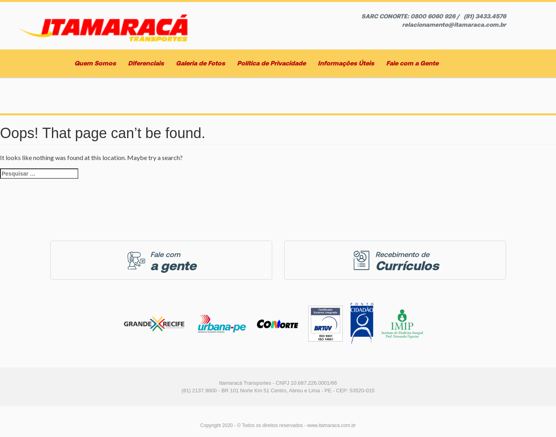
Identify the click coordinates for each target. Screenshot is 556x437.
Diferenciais (146, 63)
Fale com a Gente (412, 63)
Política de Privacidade (271, 63)
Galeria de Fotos (200, 63)
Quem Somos (95, 63)
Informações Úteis (346, 63)
